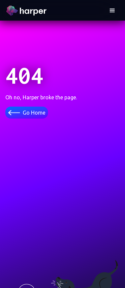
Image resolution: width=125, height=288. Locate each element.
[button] (112, 11)
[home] (27, 10)
